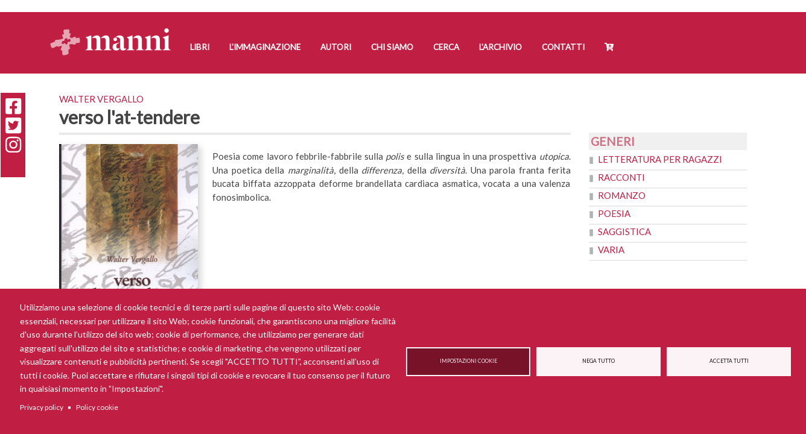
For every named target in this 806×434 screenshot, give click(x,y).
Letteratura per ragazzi (660, 159)
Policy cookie (97, 407)
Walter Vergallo (101, 98)
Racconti (621, 177)
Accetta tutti (729, 361)
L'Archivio (500, 47)
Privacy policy (41, 407)
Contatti (563, 47)
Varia (611, 249)
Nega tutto (598, 361)
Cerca (446, 47)
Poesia (614, 213)
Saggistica (624, 231)
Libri (199, 47)
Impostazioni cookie (468, 361)
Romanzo (622, 195)
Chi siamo (392, 47)
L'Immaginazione (264, 47)
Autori (335, 47)
